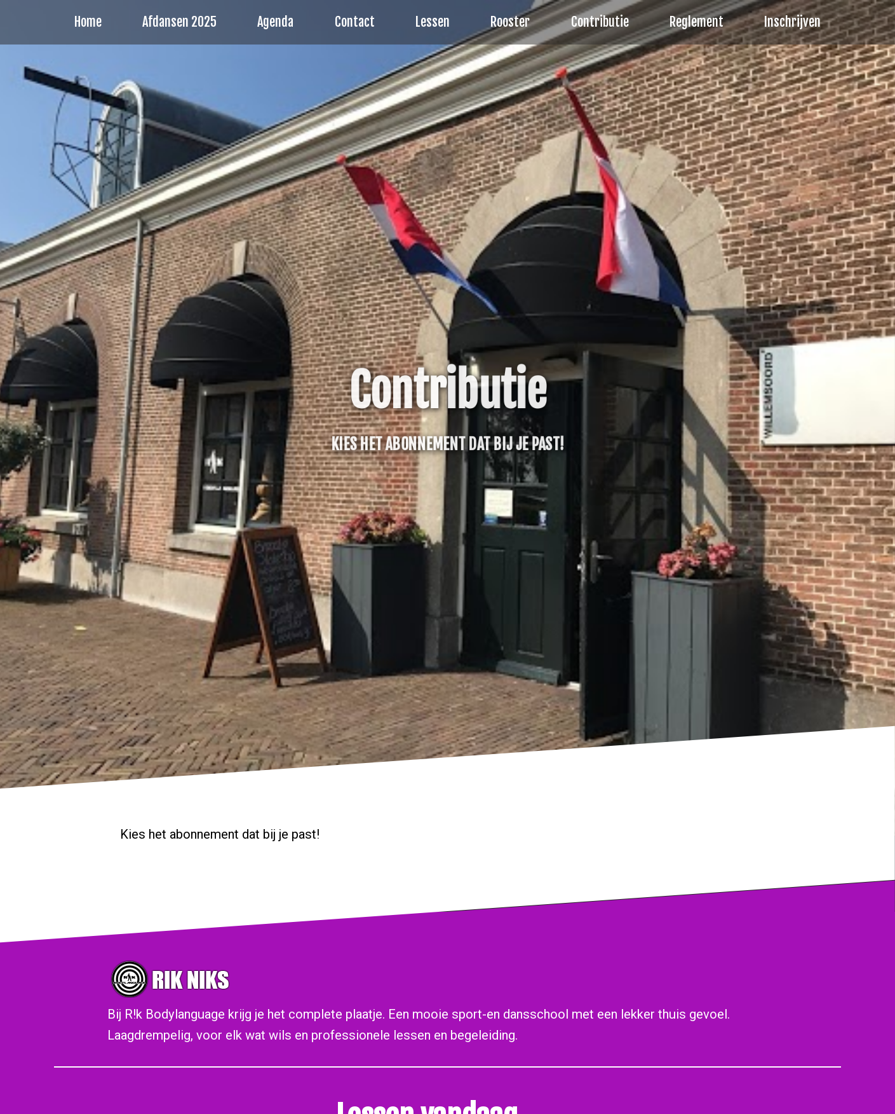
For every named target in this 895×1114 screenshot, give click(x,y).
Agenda (275, 22)
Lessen (432, 22)
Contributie (600, 22)
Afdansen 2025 (179, 22)
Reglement (696, 22)
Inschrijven (792, 22)
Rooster (510, 22)
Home (88, 22)
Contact (355, 22)
